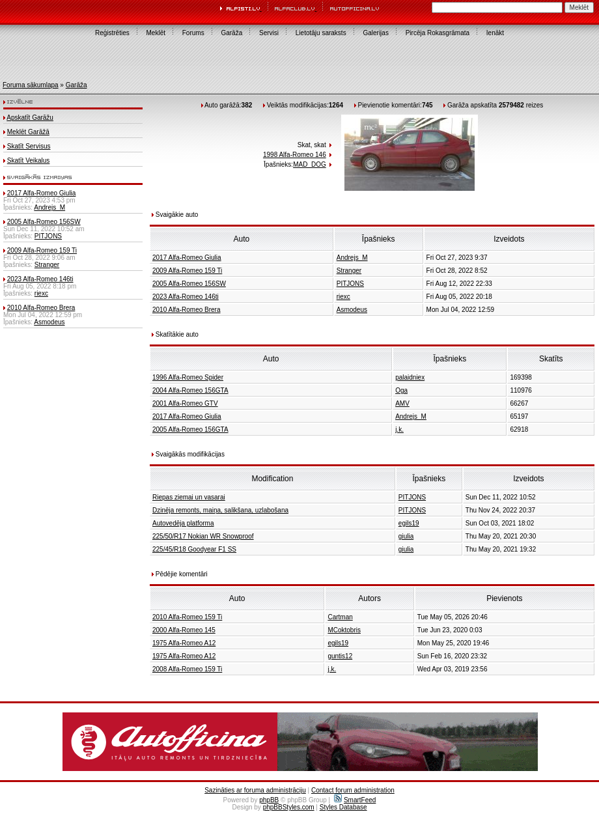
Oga (401, 390)
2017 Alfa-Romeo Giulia (41, 193)
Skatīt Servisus (29, 146)
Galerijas (375, 32)
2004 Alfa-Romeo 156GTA (190, 390)
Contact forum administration (353, 790)
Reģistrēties (112, 32)
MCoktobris (344, 630)
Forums (193, 32)
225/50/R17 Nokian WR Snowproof (203, 536)
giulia (405, 536)
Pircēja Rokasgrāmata (437, 32)
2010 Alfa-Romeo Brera (41, 307)
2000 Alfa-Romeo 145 (184, 630)
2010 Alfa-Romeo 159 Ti (187, 617)
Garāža (231, 32)
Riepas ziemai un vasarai (188, 497)
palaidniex (410, 377)
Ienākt (495, 32)
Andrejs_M (49, 207)
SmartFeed (355, 800)
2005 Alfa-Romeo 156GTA (190, 429)
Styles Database (343, 807)
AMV (402, 403)
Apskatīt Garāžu (30, 117)
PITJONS (48, 236)
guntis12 (339, 656)
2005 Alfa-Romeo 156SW (44, 221)
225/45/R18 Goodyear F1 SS (194, 549)
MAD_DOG (309, 164)
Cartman (339, 617)
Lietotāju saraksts (321, 32)
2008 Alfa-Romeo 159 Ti (187, 669)
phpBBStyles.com (288, 807)
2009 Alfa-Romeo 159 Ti (42, 250)
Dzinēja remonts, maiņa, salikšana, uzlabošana (220, 510)
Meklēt (155, 32)
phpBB (269, 800)
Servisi (269, 32)
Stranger (47, 264)
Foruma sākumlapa (31, 85)
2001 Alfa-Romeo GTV (185, 403)
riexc (41, 293)
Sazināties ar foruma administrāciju (255, 790)
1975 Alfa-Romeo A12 (184, 643)
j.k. (399, 429)
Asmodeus (49, 322)
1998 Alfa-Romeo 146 (294, 154)
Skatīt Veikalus (28, 160)
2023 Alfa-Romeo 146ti (40, 279)
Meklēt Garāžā (28, 131)
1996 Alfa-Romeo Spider (187, 377)
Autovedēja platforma (183, 523)
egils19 (408, 523)
